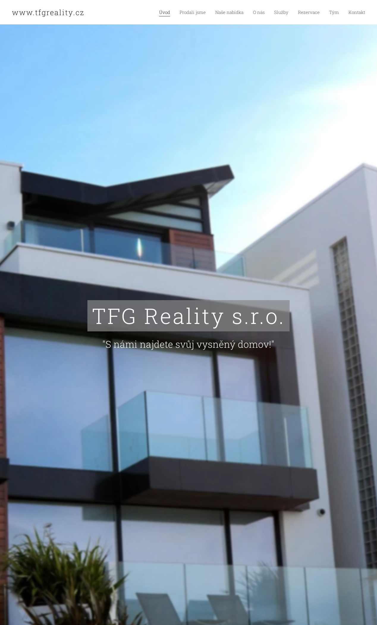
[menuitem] (176, 12)
